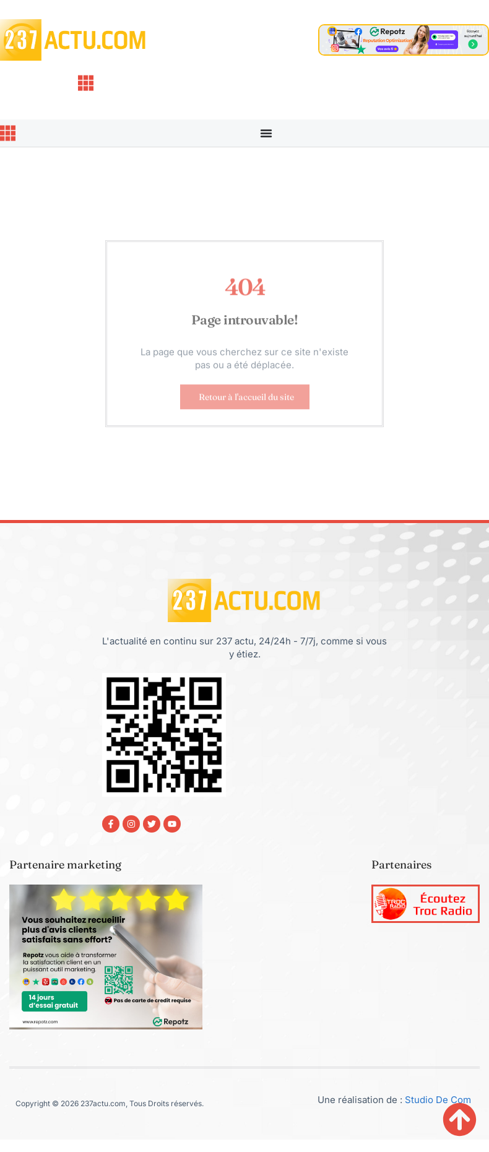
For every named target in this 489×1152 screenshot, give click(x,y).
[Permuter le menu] (266, 133)
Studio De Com (439, 1100)
